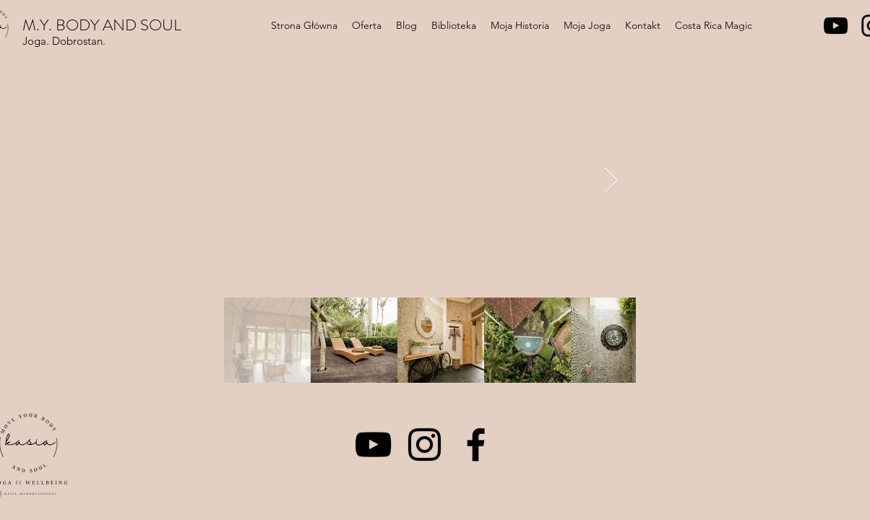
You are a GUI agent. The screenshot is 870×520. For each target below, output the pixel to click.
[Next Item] (611, 182)
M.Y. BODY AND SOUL (101, 25)
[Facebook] (476, 444)
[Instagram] (424, 444)
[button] (367, 25)
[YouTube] (835, 25)
